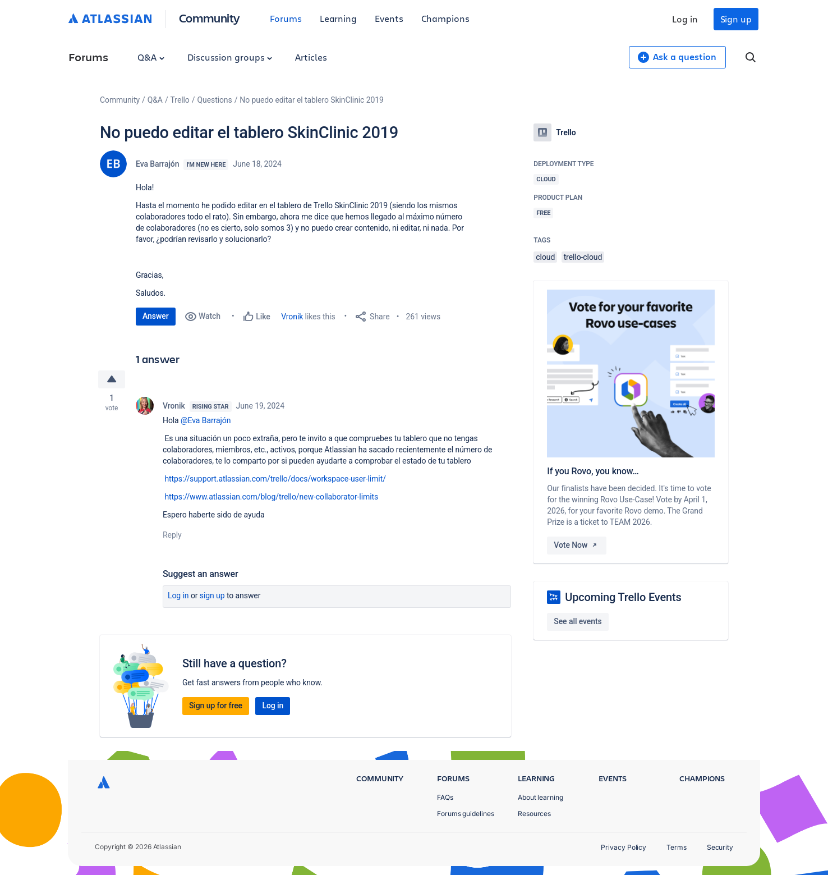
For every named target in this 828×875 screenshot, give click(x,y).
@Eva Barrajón (206, 420)
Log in (685, 19)
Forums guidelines (465, 813)
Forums (286, 18)
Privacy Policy (623, 847)
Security (720, 847)
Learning (338, 18)
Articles (310, 57)
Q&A (150, 57)
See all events (577, 621)
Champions (445, 18)
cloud (545, 257)
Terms (676, 847)
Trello (180, 99)
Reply (172, 535)
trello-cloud (583, 257)
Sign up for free (215, 706)
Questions (214, 99)
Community (209, 18)
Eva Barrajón (157, 163)
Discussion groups (230, 57)
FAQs (445, 797)
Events (389, 18)
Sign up (736, 19)
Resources (534, 813)
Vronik (292, 316)
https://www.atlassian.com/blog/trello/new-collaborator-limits (271, 497)
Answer (155, 315)
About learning (540, 797)
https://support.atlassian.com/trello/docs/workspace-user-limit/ (274, 479)
